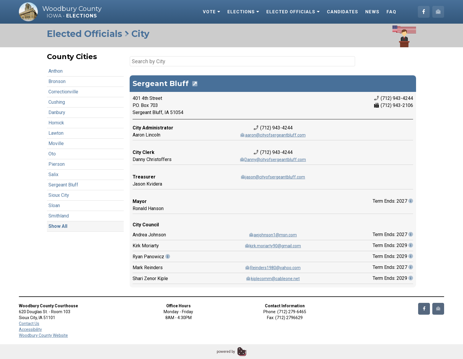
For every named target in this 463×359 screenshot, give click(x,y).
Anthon (55, 71)
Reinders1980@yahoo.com (273, 267)
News (372, 11)
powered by (226, 352)
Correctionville (63, 92)
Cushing (56, 102)
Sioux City (58, 195)
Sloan (54, 205)
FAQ (391, 11)
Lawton (55, 133)
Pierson (56, 164)
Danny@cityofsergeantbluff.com (272, 159)
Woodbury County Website (43, 335)
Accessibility (30, 329)
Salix (53, 174)
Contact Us (29, 323)
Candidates (342, 11)
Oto (52, 154)
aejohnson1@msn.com (273, 235)
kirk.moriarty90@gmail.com (272, 245)
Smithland (58, 216)
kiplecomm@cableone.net (273, 278)
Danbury (56, 112)
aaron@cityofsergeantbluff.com (273, 135)
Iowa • (72, 16)
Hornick (56, 123)
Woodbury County (72, 9)
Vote (211, 11)
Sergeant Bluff (63, 185)
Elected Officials (293, 11)
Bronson (57, 81)
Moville (56, 143)
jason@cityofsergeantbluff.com (272, 177)
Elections (243, 11)
